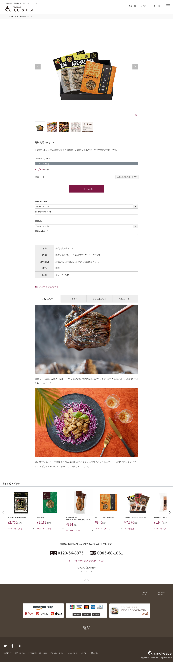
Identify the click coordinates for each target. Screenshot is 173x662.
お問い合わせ (94, 653)
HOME (11, 16)
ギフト (16, 16)
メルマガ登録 (72, 653)
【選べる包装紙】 (42, 201)
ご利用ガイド (7, 653)
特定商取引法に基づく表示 (37, 653)
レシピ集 (83, 653)
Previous (38, 66)
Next (135, 66)
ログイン (142, 5)
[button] (3, 512)
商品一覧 (132, 5)
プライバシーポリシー (57, 653)
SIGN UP (161, 593)
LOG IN (144, 593)
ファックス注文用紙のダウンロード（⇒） (86, 561)
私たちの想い (20, 653)
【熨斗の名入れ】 (41, 231)
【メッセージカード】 (43, 211)
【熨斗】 (39, 221)
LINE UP (86, 628)
